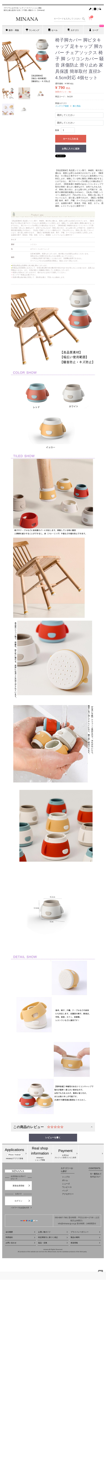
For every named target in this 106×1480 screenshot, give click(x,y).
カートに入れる (70, 139)
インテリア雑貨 (62, 106)
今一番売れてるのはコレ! (96, 1175)
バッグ (65, 1190)
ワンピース (67, 1187)
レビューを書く (53, 1137)
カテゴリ (73, 30)
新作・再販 (12, 30)
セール (53, 30)
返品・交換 (53, 1243)
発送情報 (85, 1243)
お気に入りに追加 (70, 148)
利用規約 (20, 1237)
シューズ (66, 1184)
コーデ (96, 28)
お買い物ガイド (53, 1232)
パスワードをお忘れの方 (21, 1208)
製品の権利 (85, 1237)
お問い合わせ (20, 1243)
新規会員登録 (21, 1186)
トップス (66, 1177)
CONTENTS (94, 1168)
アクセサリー (68, 1194)
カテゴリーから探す (67, 1169)
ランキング (32, 30)
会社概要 (20, 1232)
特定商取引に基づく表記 (53, 1237)
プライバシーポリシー (85, 1232)
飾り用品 (77, 106)
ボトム (65, 1180)
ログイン (22, 1201)
